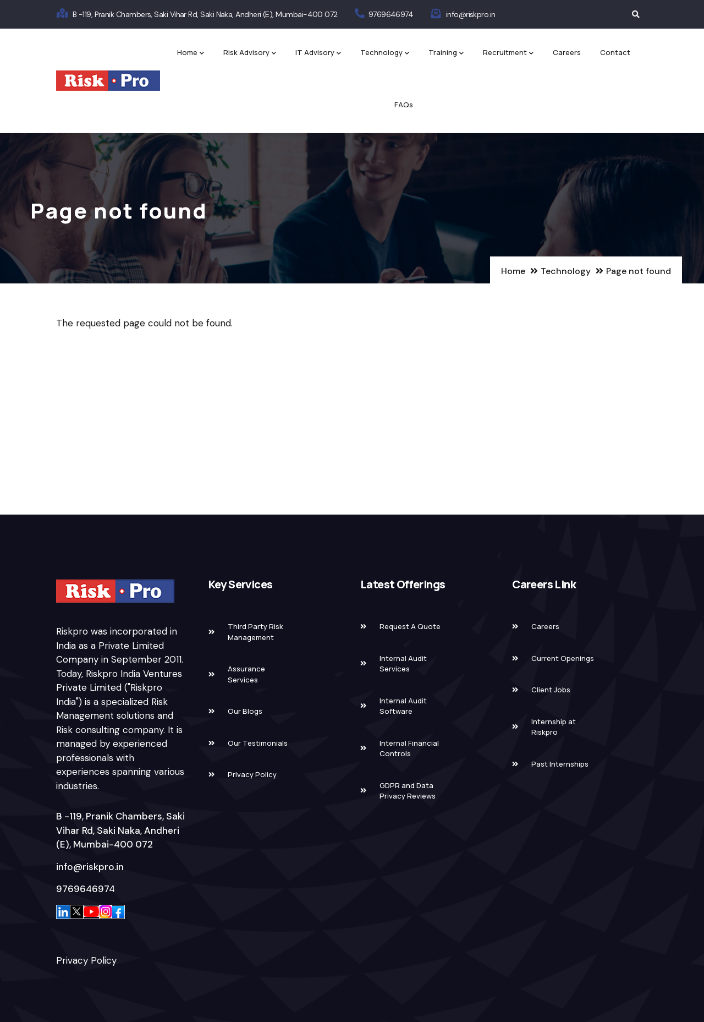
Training (446, 53)
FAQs (403, 105)
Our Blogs (245, 711)
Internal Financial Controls (409, 748)
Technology (384, 53)
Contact (615, 52)
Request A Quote (410, 626)
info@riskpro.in (471, 14)
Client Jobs (550, 690)
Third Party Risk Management (255, 631)
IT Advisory (318, 53)
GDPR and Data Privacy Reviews (408, 790)
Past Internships (559, 764)
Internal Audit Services (403, 663)
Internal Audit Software (403, 706)
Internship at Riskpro (553, 727)
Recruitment (508, 53)
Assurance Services (246, 674)
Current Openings (562, 658)
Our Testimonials (258, 743)
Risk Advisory (249, 53)
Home (190, 53)
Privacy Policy (86, 960)
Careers (567, 52)
